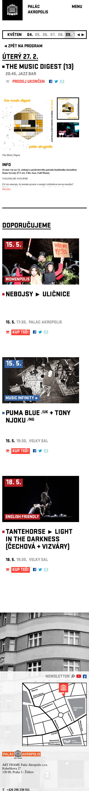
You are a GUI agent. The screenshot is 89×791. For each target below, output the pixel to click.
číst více (6, 188)
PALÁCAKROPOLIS (38, 10)
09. (68, 35)
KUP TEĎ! (20, 332)
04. (30, 35)
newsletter (58, 676)
